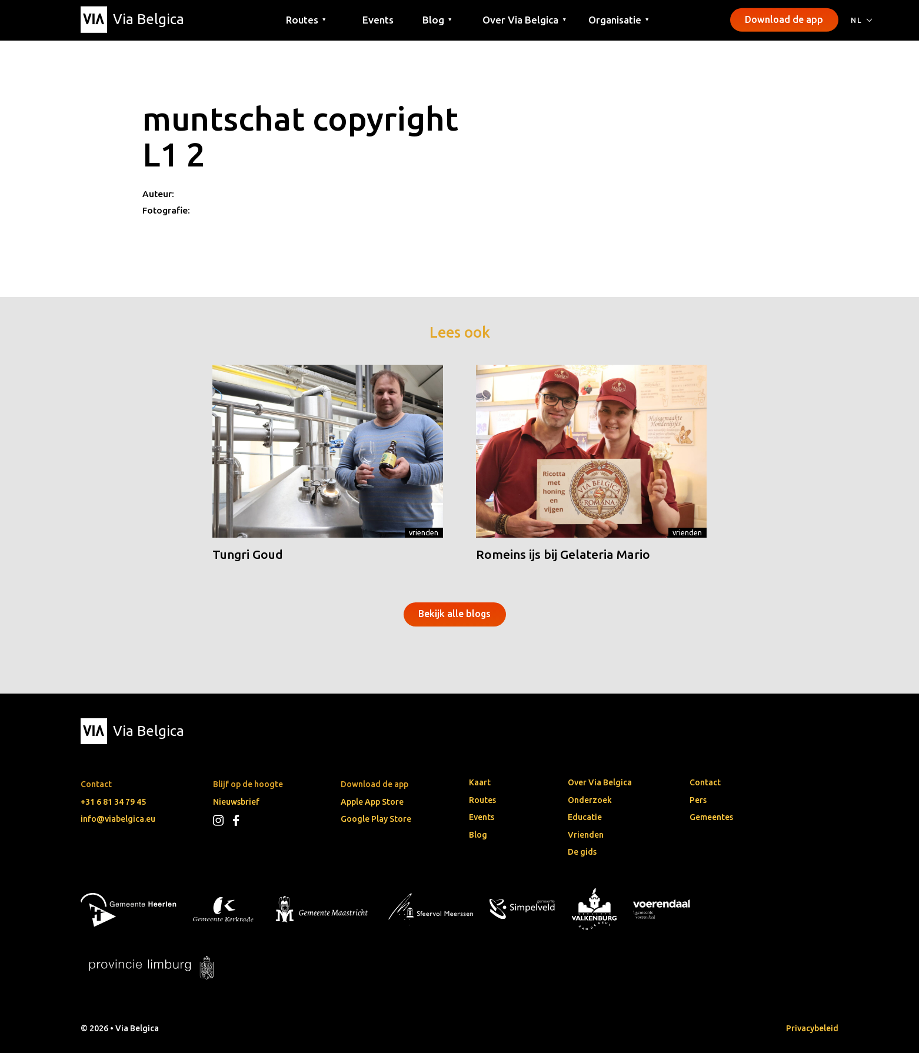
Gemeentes (711, 817)
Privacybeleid (812, 1028)
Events (378, 19)
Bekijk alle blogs (454, 613)
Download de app (784, 19)
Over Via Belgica (600, 782)
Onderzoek (590, 800)
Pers (698, 800)
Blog (478, 834)
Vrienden (423, 532)
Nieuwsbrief (236, 802)
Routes (482, 800)
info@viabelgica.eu (118, 819)
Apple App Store (372, 802)
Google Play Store (376, 819)
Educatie (585, 817)
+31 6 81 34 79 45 (113, 802)
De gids (582, 852)
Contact (705, 782)
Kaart (480, 782)
